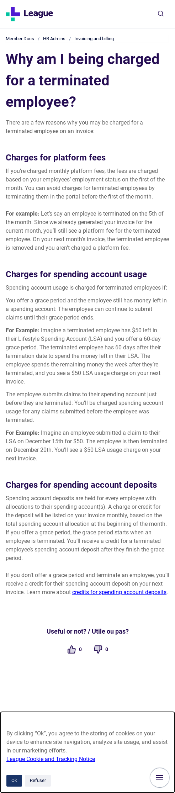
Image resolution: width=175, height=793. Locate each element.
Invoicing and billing (94, 38)
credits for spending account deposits (119, 592)
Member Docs (20, 38)
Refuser (38, 780)
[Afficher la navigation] (159, 777)
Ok (14, 780)
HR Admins (54, 38)
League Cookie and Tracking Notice (50, 759)
